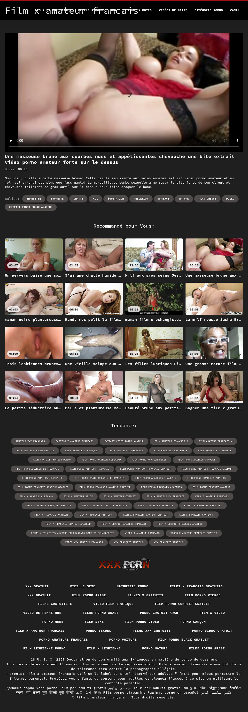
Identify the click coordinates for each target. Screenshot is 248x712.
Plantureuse (207, 198)
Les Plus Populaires (53, 10)
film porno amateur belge (149, 459)
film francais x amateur (215, 450)
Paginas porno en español (172, 692)
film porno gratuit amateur (212, 487)
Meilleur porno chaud (97, 10)
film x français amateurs (196, 514)
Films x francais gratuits (196, 586)
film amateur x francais (126, 450)
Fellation (141, 198)
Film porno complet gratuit (182, 604)
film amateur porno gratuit (35, 450)
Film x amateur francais (40, 630)
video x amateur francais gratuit (193, 533)
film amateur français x (171, 441)
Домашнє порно (20, 688)
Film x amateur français (101, 697)
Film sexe (94, 621)
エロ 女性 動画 (88, 692)
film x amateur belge (78, 496)
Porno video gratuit (212, 630)
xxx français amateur (128, 542)
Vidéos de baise (173, 10)
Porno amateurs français (63, 639)
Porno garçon (193, 621)
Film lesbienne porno (44, 648)
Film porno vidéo (142, 621)
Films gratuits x (55, 604)
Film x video (212, 613)
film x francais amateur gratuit (145, 514)
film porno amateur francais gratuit (145, 468)
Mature (184, 198)
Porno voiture (123, 639)
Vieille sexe (82, 586)
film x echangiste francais (203, 505)
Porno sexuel (98, 630)
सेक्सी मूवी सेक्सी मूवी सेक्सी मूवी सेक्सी (45, 692)
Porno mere (52, 621)
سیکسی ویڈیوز (120, 688)
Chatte (78, 198)
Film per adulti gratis (83, 688)
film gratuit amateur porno (52, 459)
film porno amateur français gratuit (207, 468)
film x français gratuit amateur (68, 523)
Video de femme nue (42, 613)
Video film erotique (113, 604)
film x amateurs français (155, 505)
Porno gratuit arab (159, 613)
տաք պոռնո (195, 688)
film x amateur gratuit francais (104, 505)
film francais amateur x (170, 450)
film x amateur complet (120, 496)
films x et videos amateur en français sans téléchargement (72, 533)
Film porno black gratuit (183, 639)
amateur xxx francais (30, 441)
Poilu (230, 198)
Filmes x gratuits (145, 595)
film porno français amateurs (161, 487)
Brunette (57, 198)
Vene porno (47, 688)
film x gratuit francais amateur (179, 523)
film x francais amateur (95, 514)
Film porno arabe (89, 595)
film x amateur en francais (165, 496)
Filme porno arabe (101, 613)
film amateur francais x (215, 441)
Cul (95, 198)
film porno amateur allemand (101, 459)
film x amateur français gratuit (48, 505)
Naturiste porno (132, 586)
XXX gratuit (36, 586)
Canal (235, 10)
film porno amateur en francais (37, 468)
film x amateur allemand (36, 496)
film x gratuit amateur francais (124, 523)
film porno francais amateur (206, 478)
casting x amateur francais (74, 441)
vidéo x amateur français (142, 533)
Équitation (116, 198)
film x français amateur (51, 514)
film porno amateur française (42, 478)
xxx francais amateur (168, 542)
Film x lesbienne (104, 648)
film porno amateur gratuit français (99, 478)
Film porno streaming (124, 692)
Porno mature (155, 648)
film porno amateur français (89, 468)
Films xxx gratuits (151, 630)
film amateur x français (82, 450)
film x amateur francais (212, 496)
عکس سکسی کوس (216, 692)
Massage (163, 198)
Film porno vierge (203, 595)
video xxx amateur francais (84, 542)
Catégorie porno (208, 10)
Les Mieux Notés (137, 10)
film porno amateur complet (196, 459)
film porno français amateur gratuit (104, 487)
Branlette (34, 198)
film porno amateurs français (155, 478)
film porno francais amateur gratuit (43, 487)
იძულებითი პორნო (225, 688)
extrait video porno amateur (30, 207)
